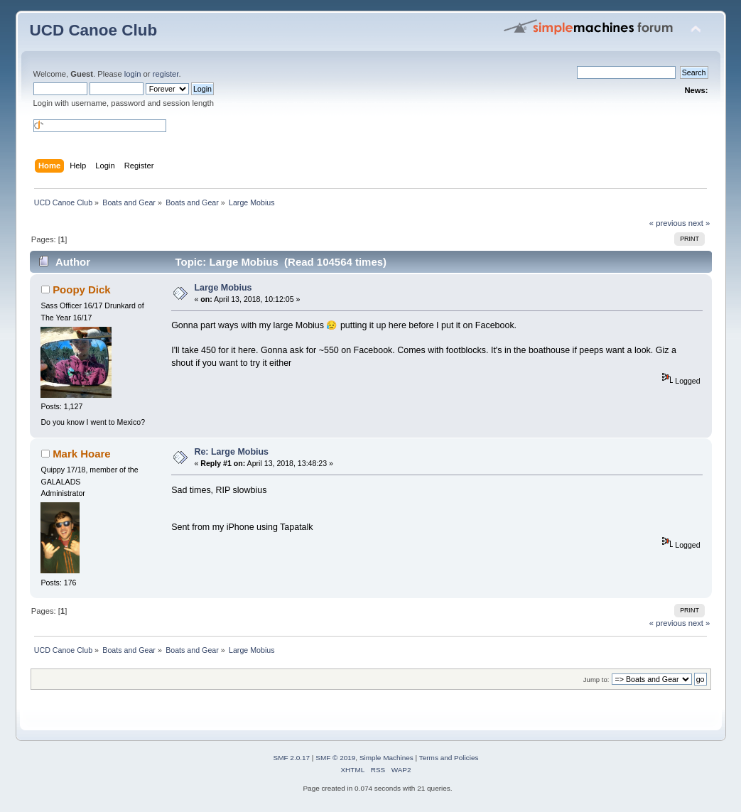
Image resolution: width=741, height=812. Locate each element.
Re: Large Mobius (231, 452)
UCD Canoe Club (94, 30)
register (166, 74)
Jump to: (596, 679)
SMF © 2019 (335, 758)
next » (699, 223)
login (132, 74)
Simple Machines (386, 758)
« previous (667, 223)
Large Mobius (222, 288)
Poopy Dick (82, 289)
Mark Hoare (82, 454)
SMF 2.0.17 (292, 758)
